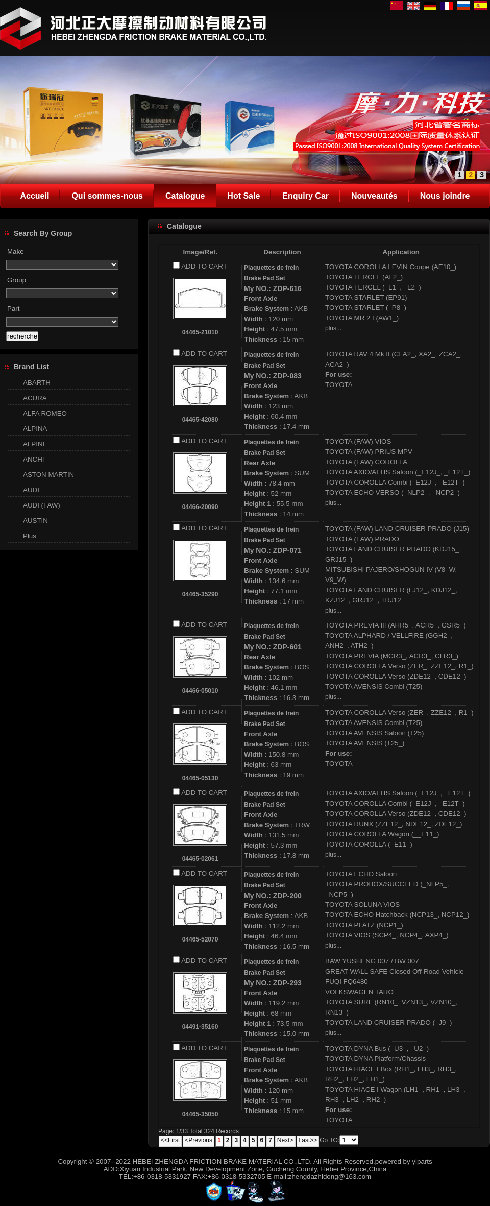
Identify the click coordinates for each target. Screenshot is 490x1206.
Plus (29, 536)
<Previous (198, 1140)
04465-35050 (200, 1114)
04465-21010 (200, 332)
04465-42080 (200, 419)
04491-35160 (200, 1026)
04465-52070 (200, 939)
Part (13, 308)
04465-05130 (200, 778)
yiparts (422, 1161)
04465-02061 (200, 858)
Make (15, 251)
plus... (333, 328)
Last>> (308, 1140)
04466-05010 (200, 690)
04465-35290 (200, 594)
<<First (170, 1140)
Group (16, 280)
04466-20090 (200, 507)
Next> (285, 1140)
